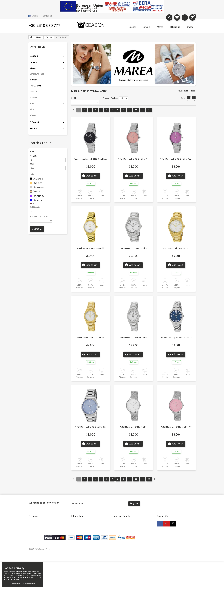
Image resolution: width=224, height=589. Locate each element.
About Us (74, 522)
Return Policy (76, 540)
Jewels (146, 27)
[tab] (48, 47)
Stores (73, 526)
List (194, 98)
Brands (189, 27)
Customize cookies (29, 583)
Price (32, 152)
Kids (32, 109)
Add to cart (91, 175)
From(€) (33, 156)
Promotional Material (79, 549)
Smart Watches (37, 74)
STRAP (33, 92)
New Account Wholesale (124, 526)
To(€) (32, 164)
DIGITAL (33, 98)
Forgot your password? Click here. (127, 535)
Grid (188, 98)
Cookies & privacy (121, 549)
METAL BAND (35, 86)
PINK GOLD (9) (40, 192)
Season (132, 27)
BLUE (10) (38, 200)
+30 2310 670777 (173, 529)
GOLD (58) (39, 183)
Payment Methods (78, 531)
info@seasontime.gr (170, 534)
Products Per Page (110, 98)
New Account (119, 522)
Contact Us (47, 16)
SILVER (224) (40, 188)
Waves (33, 115)
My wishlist (32, 544)
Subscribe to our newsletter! (43, 502)
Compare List (33, 549)
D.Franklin (175, 27)
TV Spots (74, 553)
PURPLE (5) (39, 196)
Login (116, 531)
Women (33, 80)
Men (32, 103)
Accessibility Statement (123, 544)
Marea (160, 27)
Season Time (44, 578)
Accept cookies (15, 583)
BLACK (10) (39, 179)
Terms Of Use (119, 540)
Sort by (74, 98)
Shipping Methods (78, 535)
